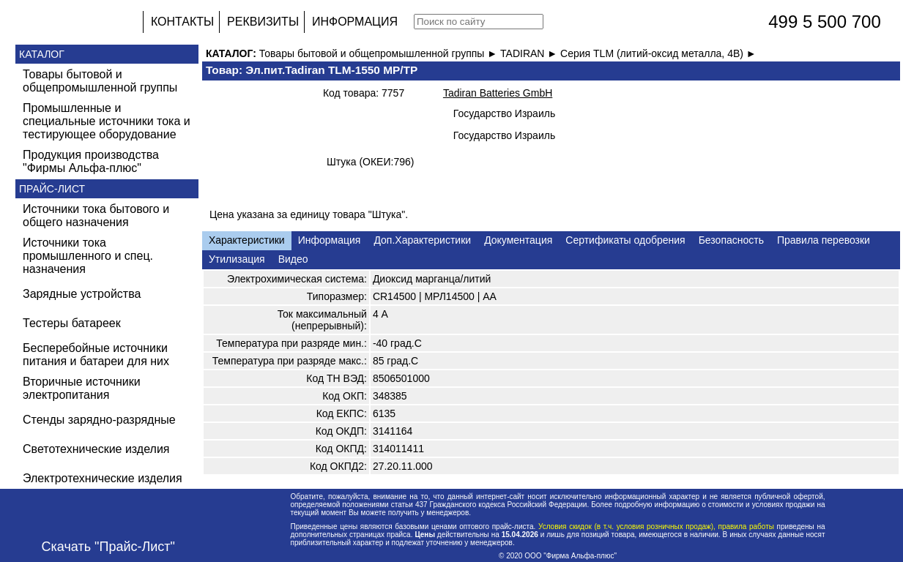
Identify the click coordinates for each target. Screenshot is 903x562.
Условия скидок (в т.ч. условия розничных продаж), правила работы (655, 526)
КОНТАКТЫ (182, 21)
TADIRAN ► (530, 53)
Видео (293, 259)
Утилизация (237, 259)
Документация (518, 240)
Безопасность (731, 240)
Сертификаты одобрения (625, 240)
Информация (329, 240)
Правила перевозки (823, 240)
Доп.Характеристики (422, 240)
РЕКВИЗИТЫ (263, 21)
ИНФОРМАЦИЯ (355, 21)
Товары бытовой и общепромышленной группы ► (379, 53)
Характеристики (247, 240)
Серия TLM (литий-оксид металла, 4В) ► (658, 53)
